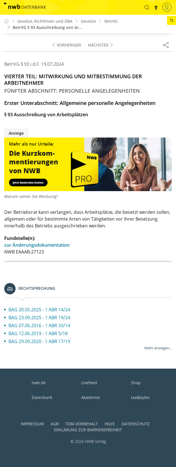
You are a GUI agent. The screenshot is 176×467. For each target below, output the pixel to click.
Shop (136, 382)
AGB (55, 423)
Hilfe (110, 423)
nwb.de (39, 382)
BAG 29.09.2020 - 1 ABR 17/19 (39, 341)
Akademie (90, 397)
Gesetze (88, 21)
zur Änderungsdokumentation (37, 245)
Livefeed (89, 382)
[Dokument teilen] (166, 45)
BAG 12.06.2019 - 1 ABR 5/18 (38, 333)
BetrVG (110, 21)
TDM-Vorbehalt (81, 423)
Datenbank (42, 397)
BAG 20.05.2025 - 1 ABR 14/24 (39, 310)
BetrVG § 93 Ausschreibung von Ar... (47, 27)
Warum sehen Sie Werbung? (31, 196)
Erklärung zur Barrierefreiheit (88, 429)
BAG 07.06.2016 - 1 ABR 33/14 (39, 325)
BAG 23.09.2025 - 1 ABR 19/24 (39, 317)
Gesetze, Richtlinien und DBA (44, 21)
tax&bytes (140, 397)
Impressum (32, 423)
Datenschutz (136, 423)
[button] (146, 7)
